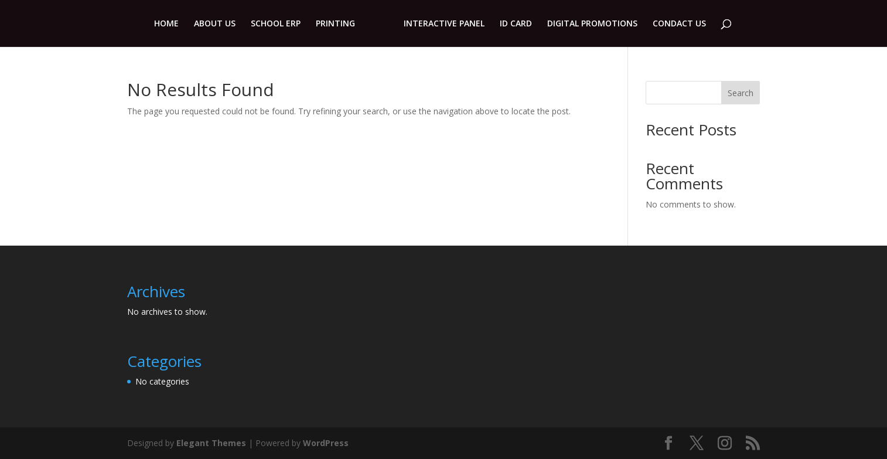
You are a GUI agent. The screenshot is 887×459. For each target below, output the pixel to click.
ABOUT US (215, 24)
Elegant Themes (211, 442)
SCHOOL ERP (276, 24)
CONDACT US (679, 24)
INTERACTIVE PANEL (444, 24)
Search (740, 92)
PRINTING (335, 24)
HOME (166, 24)
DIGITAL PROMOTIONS (592, 24)
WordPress (326, 442)
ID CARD (516, 24)
